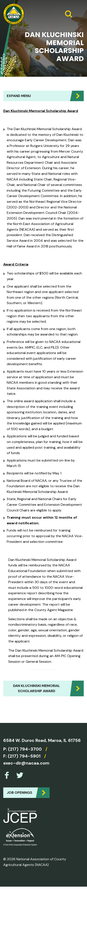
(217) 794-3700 (25, 749)
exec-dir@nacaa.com (26, 763)
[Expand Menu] (79, 14)
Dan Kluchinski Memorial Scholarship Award (36, 688)
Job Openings (19, 792)
